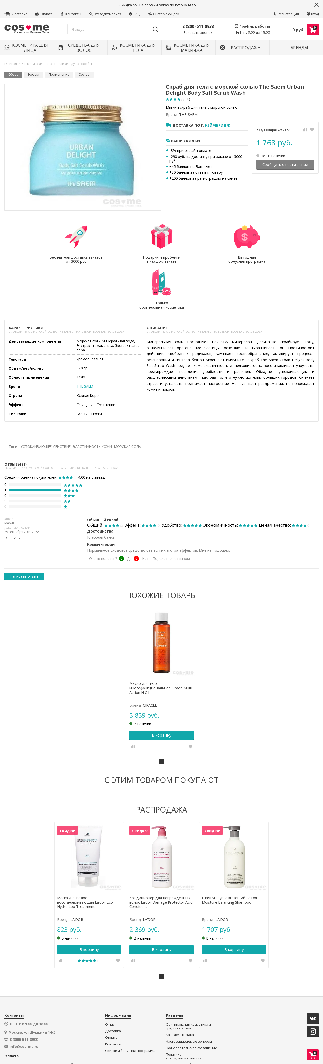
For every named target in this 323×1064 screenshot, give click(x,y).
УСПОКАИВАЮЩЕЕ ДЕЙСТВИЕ (46, 400)
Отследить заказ (105, 14)
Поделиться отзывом (171, 512)
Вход (313, 14)
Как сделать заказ (181, 988)
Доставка (16, 14)
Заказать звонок (198, 33)
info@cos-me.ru (24, 999)
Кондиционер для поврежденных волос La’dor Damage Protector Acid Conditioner (161, 855)
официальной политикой (195, 1042)
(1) (188, 99)
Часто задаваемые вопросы (189, 994)
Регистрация (286, 14)
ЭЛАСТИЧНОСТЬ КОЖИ (92, 400)
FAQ (134, 14)
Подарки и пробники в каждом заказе (191, 1020)
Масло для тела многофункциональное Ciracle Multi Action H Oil (161, 641)
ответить (12, 492)
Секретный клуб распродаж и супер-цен (190, 1030)
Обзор (13, 74)
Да (129, 512)
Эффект (33, 74)
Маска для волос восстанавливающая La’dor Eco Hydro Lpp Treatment (86, 855)
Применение (59, 74)
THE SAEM (188, 114)
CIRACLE (150, 659)
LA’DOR (77, 872)
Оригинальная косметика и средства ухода (188, 979)
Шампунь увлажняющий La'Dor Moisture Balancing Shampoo (229, 853)
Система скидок (163, 14)
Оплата (43, 14)
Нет (145, 512)
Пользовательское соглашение (191, 1001)
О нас (109, 977)
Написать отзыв (24, 530)
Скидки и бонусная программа (130, 1004)
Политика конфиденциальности (184, 1010)
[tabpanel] (162, 634)
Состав (84, 74)
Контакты (71, 14)
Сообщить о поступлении (285, 164)
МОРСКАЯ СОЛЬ (127, 400)
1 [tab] (161, 715)
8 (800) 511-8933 (198, 26)
